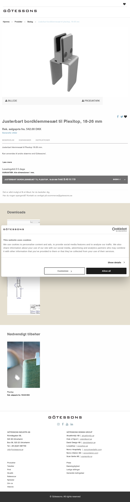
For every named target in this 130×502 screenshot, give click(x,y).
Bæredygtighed (73, 466)
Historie (10, 487)
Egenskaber (25, 140)
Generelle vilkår (9, 133)
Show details (114, 262)
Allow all (106, 271)
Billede (11, 101)
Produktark (91, 101)
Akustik (10, 473)
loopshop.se (82, 446)
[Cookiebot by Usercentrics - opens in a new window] (114, 229)
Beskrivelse (8, 140)
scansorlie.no (86, 456)
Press (69, 463)
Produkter (18, 22)
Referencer (11, 477)
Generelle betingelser (75, 473)
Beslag (30, 22)
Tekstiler (10, 466)
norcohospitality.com (93, 450)
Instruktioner (43, 140)
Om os (10, 483)
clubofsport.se (86, 439)
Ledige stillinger (73, 470)
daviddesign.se (89, 443)
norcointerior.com (90, 453)
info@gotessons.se (15, 450)
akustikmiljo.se (88, 436)
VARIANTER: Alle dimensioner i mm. (18, 173)
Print (9, 470)
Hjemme (6, 22)
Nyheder (10, 480)
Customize (64, 271)
